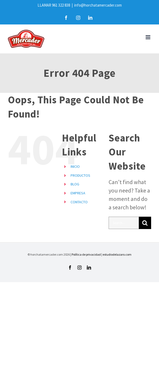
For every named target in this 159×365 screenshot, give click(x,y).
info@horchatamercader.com (98, 5)
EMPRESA (78, 193)
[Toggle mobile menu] (148, 37)
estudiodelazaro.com (117, 254)
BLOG (75, 184)
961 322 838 (61, 5)
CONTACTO (79, 202)
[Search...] (124, 223)
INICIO (75, 166)
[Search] (145, 223)
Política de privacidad (86, 254)
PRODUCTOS (80, 175)
